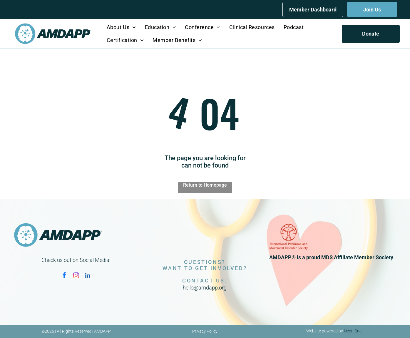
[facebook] (64, 276)
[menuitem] (121, 27)
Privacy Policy (204, 331)
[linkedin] (87, 276)
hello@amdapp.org (205, 288)
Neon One (353, 331)
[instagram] (76, 276)
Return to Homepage (205, 185)
